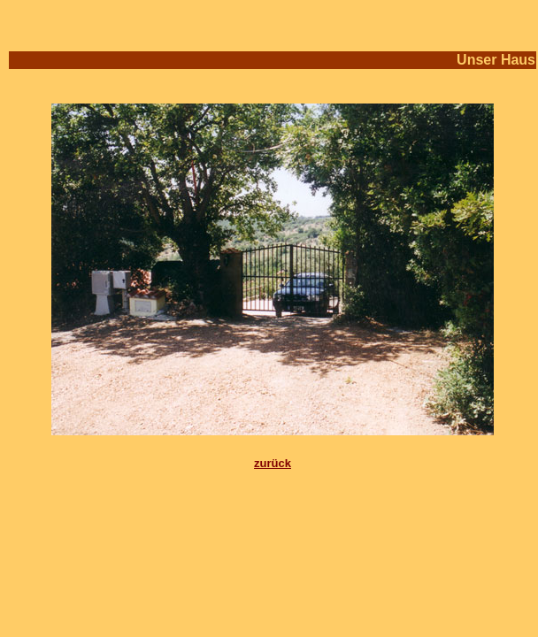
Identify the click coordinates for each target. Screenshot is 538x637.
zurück (272, 463)
